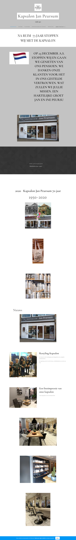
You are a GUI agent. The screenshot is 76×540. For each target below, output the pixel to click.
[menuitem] (15, 26)
